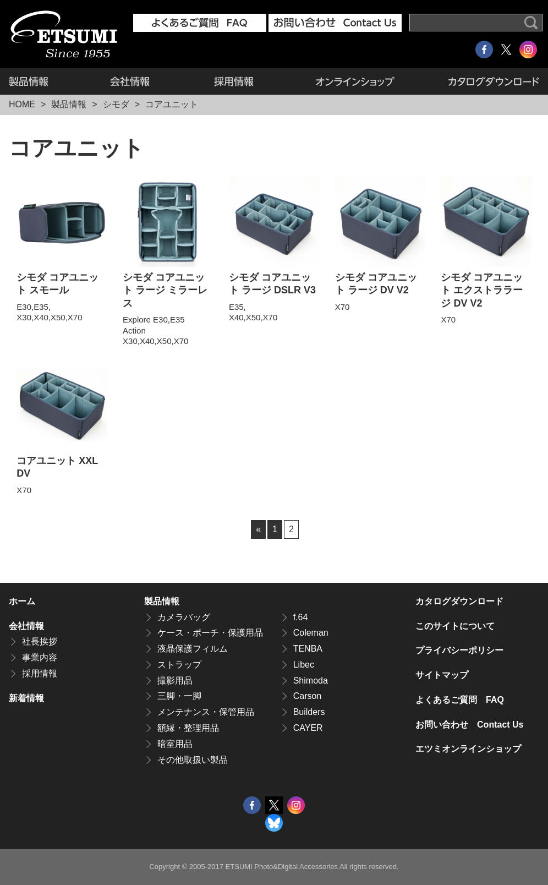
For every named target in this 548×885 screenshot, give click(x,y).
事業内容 (39, 657)
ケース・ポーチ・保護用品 (210, 632)
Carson (307, 696)
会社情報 (130, 81)
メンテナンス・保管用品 (205, 712)
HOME (22, 104)
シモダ (116, 104)
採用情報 (234, 81)
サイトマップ (441, 675)
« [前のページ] (258, 529)
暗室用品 (175, 744)
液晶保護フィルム (192, 648)
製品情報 (43, 81)
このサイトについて (455, 626)
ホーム (22, 601)
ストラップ (179, 664)
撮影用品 (175, 680)
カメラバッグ (183, 617)
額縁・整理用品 (188, 728)
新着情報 (26, 698)
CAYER (308, 728)
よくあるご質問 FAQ (459, 699)
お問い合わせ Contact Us (469, 724)
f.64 (300, 617)
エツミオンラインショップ (355, 81)
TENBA (307, 648)
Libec (303, 664)
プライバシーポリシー (459, 650)
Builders (309, 712)
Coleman (310, 632)
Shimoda (310, 680)
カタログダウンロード (482, 81)
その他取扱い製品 (192, 759)
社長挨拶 (39, 641)
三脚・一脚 (179, 696)
